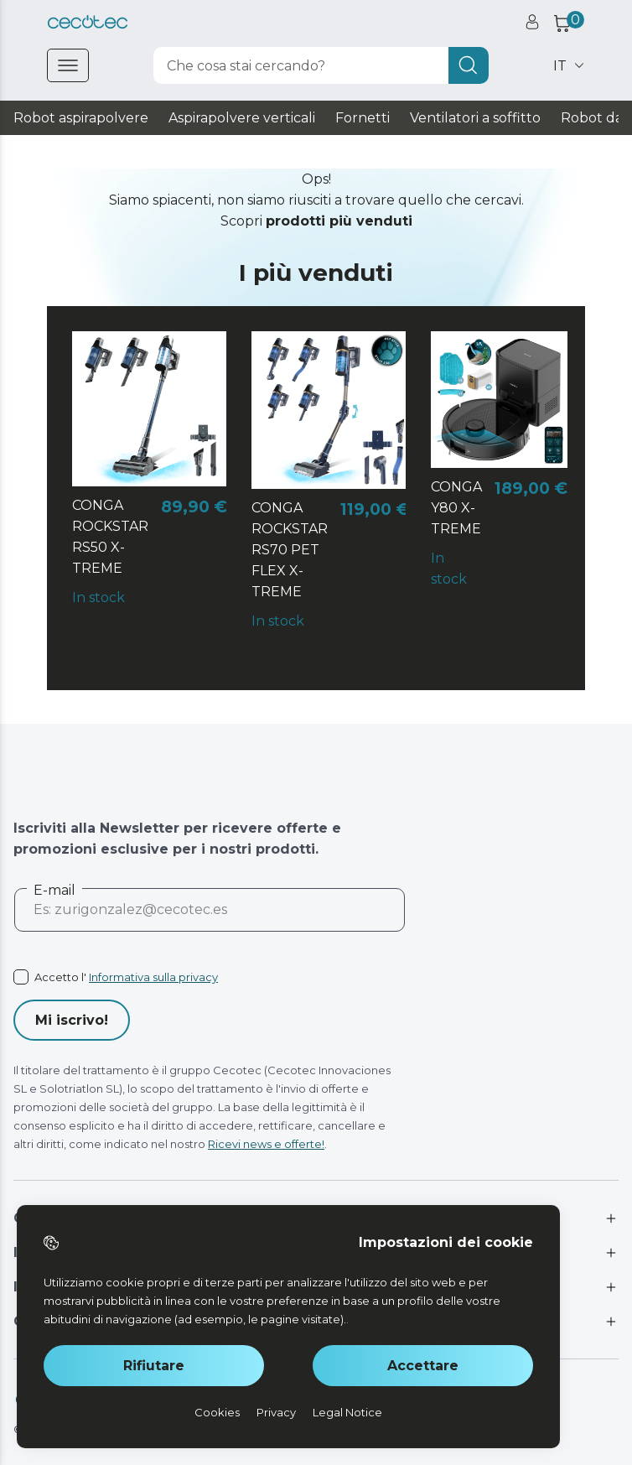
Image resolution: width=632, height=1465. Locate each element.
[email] (209, 917)
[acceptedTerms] (209, 977)
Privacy (276, 1412)
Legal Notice (347, 1412)
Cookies (217, 1412)
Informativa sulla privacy (153, 977)
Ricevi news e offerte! (266, 1144)
